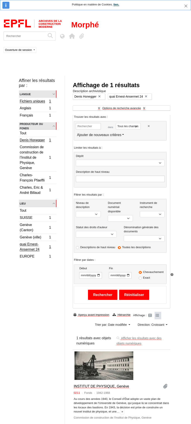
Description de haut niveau (92, 171)
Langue (25, 94)
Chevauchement (153, 272)
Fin (111, 268)
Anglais (35, 109)
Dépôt (79, 156)
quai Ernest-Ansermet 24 (35, 246)
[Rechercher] (24, 36)
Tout (23, 133)
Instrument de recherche (148, 205)
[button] (72, 36)
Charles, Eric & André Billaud (35, 190)
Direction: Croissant (151, 324)
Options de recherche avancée (121, 108)
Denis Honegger (35, 141)
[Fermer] (186, 6)
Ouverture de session (19, 50)
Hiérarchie (121, 314)
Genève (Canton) (35, 227)
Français (35, 116)
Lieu (23, 203)
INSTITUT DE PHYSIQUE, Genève (101, 386)
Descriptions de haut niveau (97, 247)
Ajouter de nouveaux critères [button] (99, 135)
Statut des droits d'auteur (91, 227)
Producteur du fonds (31, 126)
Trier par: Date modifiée (111, 324)
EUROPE (35, 257)
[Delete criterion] (149, 126)
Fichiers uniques (35, 102)
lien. (116, 4)
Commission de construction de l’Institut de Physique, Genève (35, 157)
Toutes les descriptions (136, 247)
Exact (146, 277)
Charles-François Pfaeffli (35, 177)
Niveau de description (83, 205)
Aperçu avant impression (91, 314)
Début (83, 268)
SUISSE (35, 218)
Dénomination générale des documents (141, 229)
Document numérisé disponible (114, 207)
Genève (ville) (35, 238)
